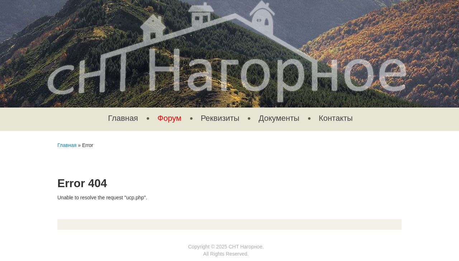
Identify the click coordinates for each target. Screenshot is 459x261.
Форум (169, 118)
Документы (279, 118)
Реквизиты (220, 118)
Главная (123, 118)
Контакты (336, 118)
